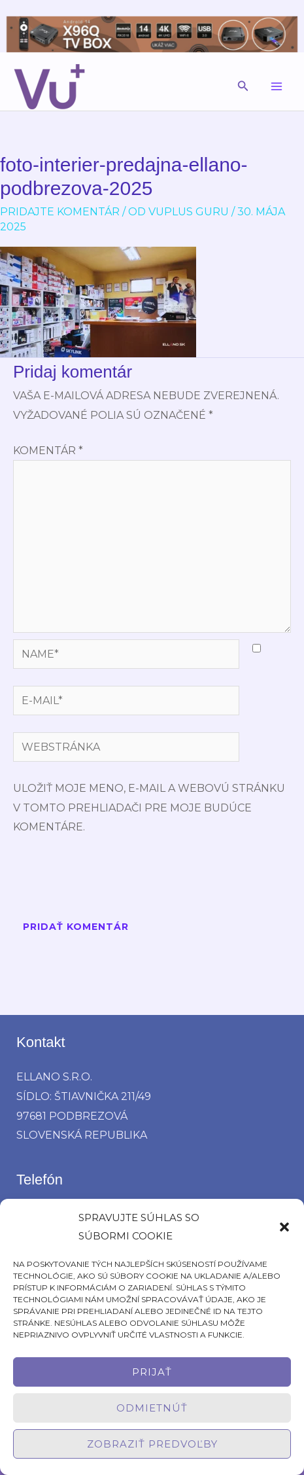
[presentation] (112, 879)
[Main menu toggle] (276, 86)
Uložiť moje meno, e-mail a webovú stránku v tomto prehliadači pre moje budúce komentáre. (149, 807)
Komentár (48, 450)
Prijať (152, 1372)
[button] (284, 1227)
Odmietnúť (152, 1408)
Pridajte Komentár (60, 211)
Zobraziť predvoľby (152, 1444)
